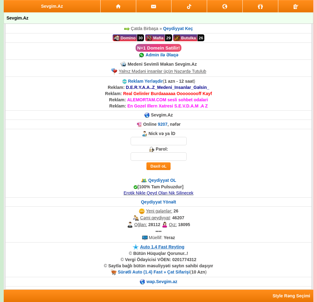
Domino (125, 38)
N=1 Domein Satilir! (158, 47)
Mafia (154, 38)
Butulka (185, 38)
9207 (162, 124)
